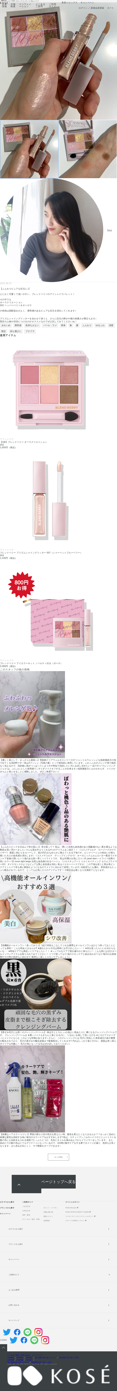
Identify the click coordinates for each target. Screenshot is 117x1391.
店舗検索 (13, 5)
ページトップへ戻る (58, 1182)
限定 (3, 331)
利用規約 (29, 1358)
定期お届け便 (48, 1212)
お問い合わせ (14, 1305)
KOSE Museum (70, 1208)
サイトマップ (14, 1320)
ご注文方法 (26, 1206)
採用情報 (20, 1358)
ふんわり (87, 325)
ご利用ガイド (52, 5)
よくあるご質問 (40, 5)
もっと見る (58, 1157)
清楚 (111, 325)
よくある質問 (14, 1290)
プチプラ (30, 331)
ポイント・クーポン (50, 1208)
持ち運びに (15, 331)
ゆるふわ (100, 325)
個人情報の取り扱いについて (45, 1358)
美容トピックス (69, 2)
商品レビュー (48, 1216)
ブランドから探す (7, 1208)
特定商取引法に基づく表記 (69, 1358)
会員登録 (46, 1220)
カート (110, 8)
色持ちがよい (32, 325)
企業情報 (4, 5)
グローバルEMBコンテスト (75, 1220)
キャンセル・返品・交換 (31, 1219)
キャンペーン (87, 2)
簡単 (63, 325)
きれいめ (5, 325)
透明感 (18, 325)
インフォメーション (25, 5)
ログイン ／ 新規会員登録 (91, 8)
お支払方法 (26, 1210)
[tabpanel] (58, 61)
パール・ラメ (50, 325)
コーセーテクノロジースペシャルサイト (79, 1216)
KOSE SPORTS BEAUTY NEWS (77, 1212)
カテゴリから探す (7, 1202)
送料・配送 (26, 1215)
